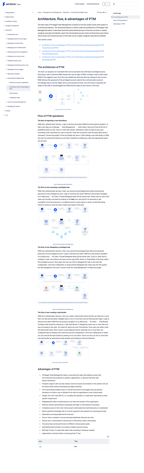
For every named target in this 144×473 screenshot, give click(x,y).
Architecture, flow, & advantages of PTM (19, 88)
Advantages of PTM (119, 24)
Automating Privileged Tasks (15, 78)
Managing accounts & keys (15, 43)
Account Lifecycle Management (16, 102)
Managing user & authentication (16, 47)
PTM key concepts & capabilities (18, 82)
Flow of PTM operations (120, 20)
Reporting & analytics (13, 74)
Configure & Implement (12, 25)
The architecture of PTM (120, 17)
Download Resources (93, 4)
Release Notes (9, 17)
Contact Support (80, 4)
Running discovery (12, 34)
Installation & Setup (11, 21)
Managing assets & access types (17, 39)
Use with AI (102, 12)
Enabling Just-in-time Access (15, 56)
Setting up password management (17, 52)
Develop (7, 110)
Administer (8, 30)
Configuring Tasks (14, 97)
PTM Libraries (13, 93)
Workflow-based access (14, 60)
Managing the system (13, 106)
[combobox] (126, 4)
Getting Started (9, 12)
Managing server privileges (15, 69)
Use (6, 115)
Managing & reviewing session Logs (17, 65)
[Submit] (114, 4)
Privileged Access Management (52, 12)
